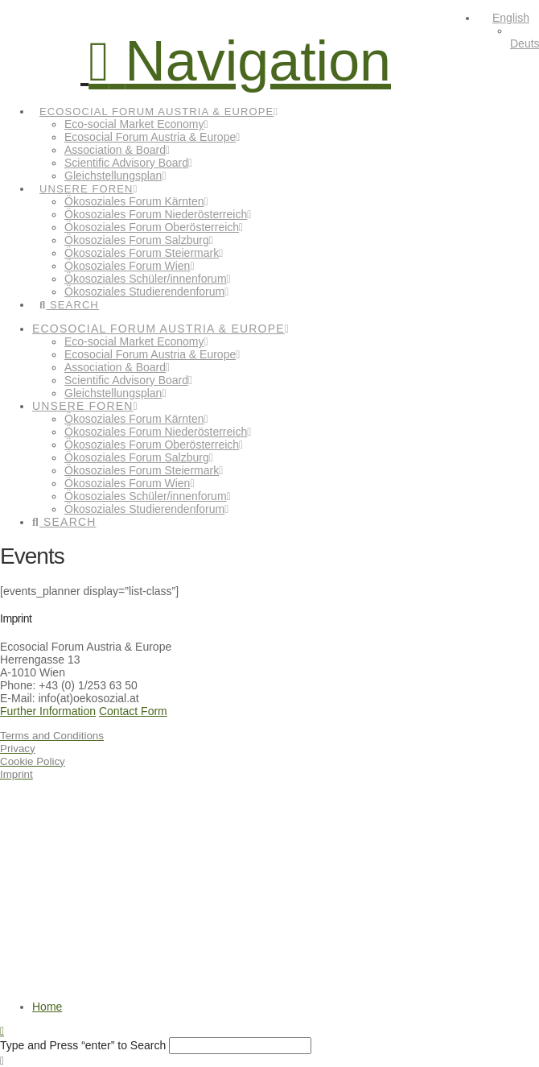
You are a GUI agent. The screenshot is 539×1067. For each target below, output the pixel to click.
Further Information (48, 711)
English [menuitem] (510, 17)
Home (47, 1006)
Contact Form (133, 711)
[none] (508, 30)
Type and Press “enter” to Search (83, 1045)
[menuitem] (503, 17)
